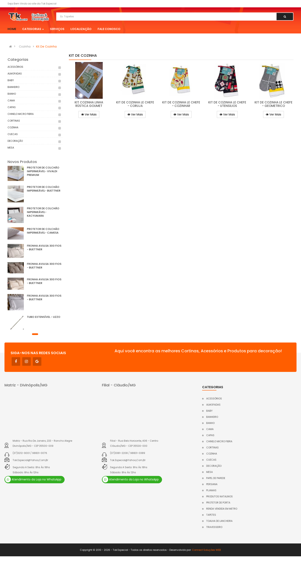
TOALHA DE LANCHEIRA (219, 521)
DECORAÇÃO (15, 141)
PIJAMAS (211, 490)
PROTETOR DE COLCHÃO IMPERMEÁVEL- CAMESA (43, 231)
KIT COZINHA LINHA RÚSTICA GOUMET (89, 104)
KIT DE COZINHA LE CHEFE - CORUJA (135, 104)
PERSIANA (211, 484)
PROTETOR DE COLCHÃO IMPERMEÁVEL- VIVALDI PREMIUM (43, 171)
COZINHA (13, 127)
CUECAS (13, 134)
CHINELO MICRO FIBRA (21, 114)
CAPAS (12, 107)
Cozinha (25, 46)
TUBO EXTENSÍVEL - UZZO (43, 317)
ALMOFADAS (15, 73)
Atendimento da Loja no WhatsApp (33, 479)
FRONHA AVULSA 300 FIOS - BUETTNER (44, 247)
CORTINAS (14, 120)
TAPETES (211, 515)
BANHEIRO (13, 87)
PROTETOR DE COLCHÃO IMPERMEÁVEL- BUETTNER (43, 189)
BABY (11, 80)
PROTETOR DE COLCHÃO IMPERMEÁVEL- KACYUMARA (43, 212)
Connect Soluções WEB (206, 550)
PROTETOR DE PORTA (218, 502)
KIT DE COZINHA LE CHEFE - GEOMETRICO (273, 104)
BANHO (12, 93)
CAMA (11, 100)
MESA (11, 147)
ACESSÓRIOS (15, 67)
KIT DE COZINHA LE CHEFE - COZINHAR (181, 104)
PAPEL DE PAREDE (215, 478)
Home (12, 29)
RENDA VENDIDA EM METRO (221, 508)
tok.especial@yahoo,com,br (30, 460)
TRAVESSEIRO (214, 527)
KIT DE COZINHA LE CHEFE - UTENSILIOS (227, 104)
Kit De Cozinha (46, 46)
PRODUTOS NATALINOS (219, 496)
